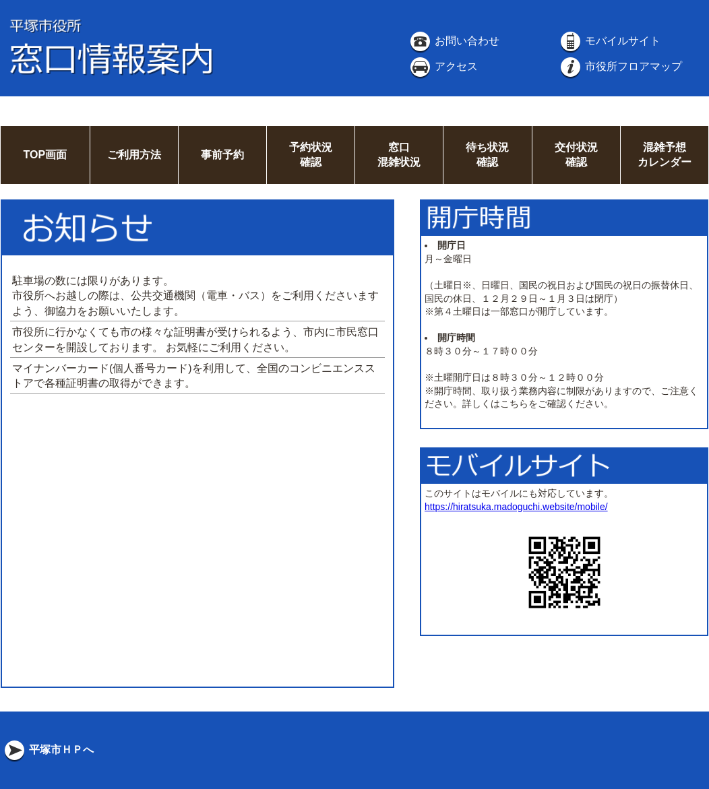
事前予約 (222, 154)
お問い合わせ (453, 40)
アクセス (443, 66)
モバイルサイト (609, 40)
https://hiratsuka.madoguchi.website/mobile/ (516, 506)
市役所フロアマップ (620, 66)
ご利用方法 (134, 154)
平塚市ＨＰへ (48, 749)
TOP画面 (45, 154)
